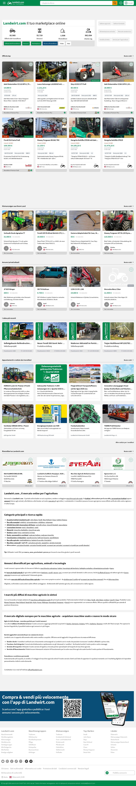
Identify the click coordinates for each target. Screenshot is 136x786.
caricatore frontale (23, 545)
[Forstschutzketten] (84, 421)
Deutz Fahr (29, 602)
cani (60, 572)
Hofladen (59, 752)
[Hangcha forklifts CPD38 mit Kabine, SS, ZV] (84, 145)
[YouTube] (2, 761)
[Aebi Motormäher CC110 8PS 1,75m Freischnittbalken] (17, 88)
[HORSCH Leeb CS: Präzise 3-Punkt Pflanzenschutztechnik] (17, 382)
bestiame (44, 572)
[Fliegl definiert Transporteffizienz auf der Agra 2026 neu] (84, 382)
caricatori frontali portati (38, 545)
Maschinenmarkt (6, 734)
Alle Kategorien (6, 747)
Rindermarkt (60, 742)
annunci (26, 43)
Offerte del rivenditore (12, 43)
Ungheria (93, 624)
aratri (36, 527)
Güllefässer (32, 745)
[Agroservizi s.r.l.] (118, 472)
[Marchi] (31, 761)
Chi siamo (5, 768)
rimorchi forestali (52, 525)
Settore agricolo (105, 23)
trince (19, 532)
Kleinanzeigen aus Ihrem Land (14, 206)
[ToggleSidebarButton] (4, 3)
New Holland (47, 520)
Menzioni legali (83, 768)
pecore (55, 572)
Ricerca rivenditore (50, 43)
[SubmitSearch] (114, 3)
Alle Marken (5, 750)
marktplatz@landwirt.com (88, 783)
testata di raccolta (37, 540)
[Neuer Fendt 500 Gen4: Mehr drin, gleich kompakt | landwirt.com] (51, 337)
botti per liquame (43, 538)
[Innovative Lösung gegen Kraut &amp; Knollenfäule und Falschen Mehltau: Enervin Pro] (118, 382)
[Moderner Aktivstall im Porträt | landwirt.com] (84, 337)
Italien (113, 747)
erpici (24, 527)
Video (62, 43)
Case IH (112, 600)
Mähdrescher (33, 737)
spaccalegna (63, 525)
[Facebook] (11, 761)
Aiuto (4, 777)
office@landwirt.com (35, 670)
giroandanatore (32, 522)
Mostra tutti (129, 56)
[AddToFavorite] (31, 64)
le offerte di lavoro (104, 572)
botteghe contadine (86, 568)
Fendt (40, 520)
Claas (54, 520)
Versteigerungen (6, 745)
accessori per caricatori (54, 545)
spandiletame (54, 538)
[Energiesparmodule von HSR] (51, 421)
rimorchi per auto (34, 530)
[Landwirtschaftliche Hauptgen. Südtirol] (51, 472)
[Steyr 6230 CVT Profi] (84, 88)
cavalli (50, 572)
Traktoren (32, 734)
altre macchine (113, 579)
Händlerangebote (7, 737)
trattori (60, 568)
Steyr (89, 600)
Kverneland (52, 602)
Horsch (67, 602)
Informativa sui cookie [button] (33, 768)
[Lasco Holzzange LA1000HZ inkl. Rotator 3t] (51, 88)
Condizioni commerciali (67, 768)
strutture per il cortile (71, 579)
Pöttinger (45, 602)
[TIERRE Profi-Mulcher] (118, 421)
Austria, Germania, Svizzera (76, 624)
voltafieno (41, 522)
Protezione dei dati (50, 768)
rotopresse (49, 522)
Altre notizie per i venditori (125, 442)
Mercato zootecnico (124, 31)
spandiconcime (32, 538)
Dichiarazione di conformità (11, 773)
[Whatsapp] (21, 761)
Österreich (114, 734)
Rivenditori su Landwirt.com (13, 451)
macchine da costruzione (48, 568)
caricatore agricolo (34, 543)
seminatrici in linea (28, 532)
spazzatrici (45, 543)
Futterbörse (60, 747)
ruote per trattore (34, 535)
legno (112, 568)
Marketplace (36, 43)
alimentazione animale (100, 568)
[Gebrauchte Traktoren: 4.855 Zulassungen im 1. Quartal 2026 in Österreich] (51, 382)
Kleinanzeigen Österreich (119, 737)
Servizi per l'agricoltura (120, 39)
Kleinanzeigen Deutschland (120, 742)
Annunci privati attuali (10, 262)
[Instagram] (7, 761)
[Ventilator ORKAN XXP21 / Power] (17, 421)
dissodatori (30, 527)
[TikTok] (16, 761)
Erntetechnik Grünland (63, 737)
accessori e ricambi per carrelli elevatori (76, 545)
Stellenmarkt (60, 750)
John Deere (34, 520)
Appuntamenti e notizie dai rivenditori (16, 360)
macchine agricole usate (74, 498)
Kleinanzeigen (6, 739)
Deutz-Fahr (87, 752)
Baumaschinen (34, 750)
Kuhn (35, 602)
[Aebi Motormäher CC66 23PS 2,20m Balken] (118, 88)
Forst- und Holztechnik (63, 739)
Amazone (60, 602)
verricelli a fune (41, 525)
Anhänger (32, 752)
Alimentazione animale (107, 31)
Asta (68, 43)
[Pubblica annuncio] (121, 3)
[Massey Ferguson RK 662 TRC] (51, 145)
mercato (51, 501)
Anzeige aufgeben (7, 752)
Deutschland (115, 739)
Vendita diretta (105, 39)
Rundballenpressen (35, 739)
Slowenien (114, 750)
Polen (112, 752)
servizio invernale (55, 543)
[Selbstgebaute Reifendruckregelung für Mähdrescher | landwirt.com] (17, 337)
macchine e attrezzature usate (40, 600)
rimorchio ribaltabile (21, 530)
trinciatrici (47, 540)
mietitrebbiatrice (25, 540)
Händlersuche (5, 742)
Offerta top (6, 56)
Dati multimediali (16, 768)
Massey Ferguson (9, 602)
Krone (39, 602)
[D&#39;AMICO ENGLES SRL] (17, 472)
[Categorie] (26, 761)
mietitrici (23, 522)
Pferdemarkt (60, 745)
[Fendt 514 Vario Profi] (17, 145)
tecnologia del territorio (71, 568)
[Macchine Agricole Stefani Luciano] (84, 472)
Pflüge (31, 742)
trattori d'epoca (62, 520)
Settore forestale (118, 23)
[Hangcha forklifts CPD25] (118, 145)
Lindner (106, 600)
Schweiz (113, 745)
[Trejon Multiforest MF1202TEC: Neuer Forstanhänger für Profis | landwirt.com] (118, 337)
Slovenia (99, 624)
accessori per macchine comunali (92, 579)
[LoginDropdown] (129, 3)
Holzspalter (32, 747)
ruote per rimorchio (47, 535)
